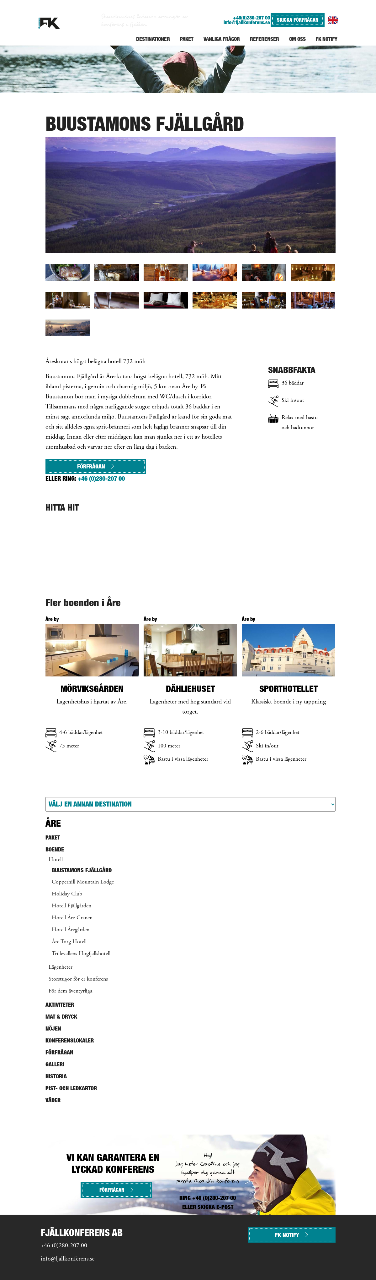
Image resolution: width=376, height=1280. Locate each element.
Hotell (56, 860)
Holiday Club (67, 894)
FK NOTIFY (291, 1235)
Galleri (54, 1064)
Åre (53, 823)
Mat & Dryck (61, 1016)
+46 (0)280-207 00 (101, 478)
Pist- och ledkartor (71, 1088)
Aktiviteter (59, 1004)
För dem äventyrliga (70, 991)
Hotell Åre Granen (72, 918)
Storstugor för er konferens (78, 979)
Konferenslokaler (69, 1040)
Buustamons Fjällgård (82, 870)
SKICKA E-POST (215, 1207)
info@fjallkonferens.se (247, 22)
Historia (56, 1076)
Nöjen (53, 1028)
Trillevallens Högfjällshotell (81, 954)
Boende (54, 849)
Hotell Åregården (70, 930)
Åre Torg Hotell (69, 942)
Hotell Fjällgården (71, 906)
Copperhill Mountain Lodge (83, 882)
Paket (52, 837)
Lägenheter (60, 967)
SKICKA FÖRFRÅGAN (297, 20)
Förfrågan (95, 466)
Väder (53, 1100)
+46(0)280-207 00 (251, 17)
